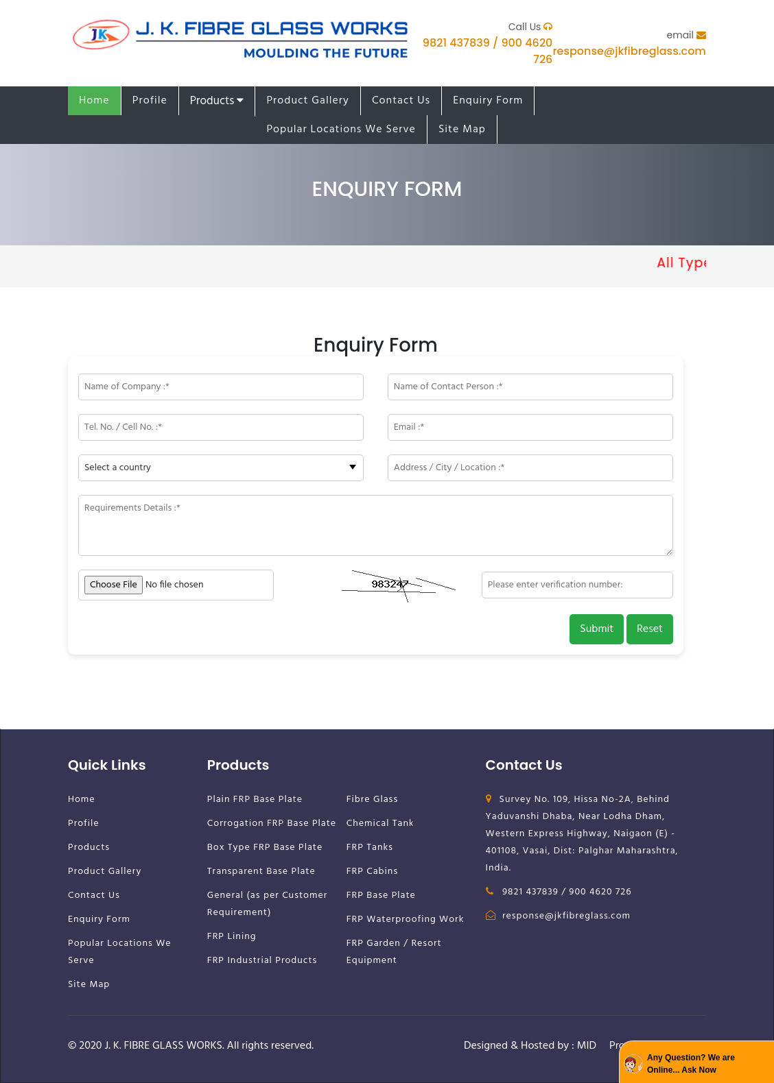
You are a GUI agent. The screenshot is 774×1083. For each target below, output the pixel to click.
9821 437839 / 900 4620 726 (559, 892)
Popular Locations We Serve (341, 129)
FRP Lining (232, 937)
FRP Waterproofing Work (406, 919)
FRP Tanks (370, 847)
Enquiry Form (488, 101)
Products (217, 101)
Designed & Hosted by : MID (530, 1046)
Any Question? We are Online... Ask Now (691, 1064)
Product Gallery (307, 101)
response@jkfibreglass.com (629, 51)
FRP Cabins (372, 871)
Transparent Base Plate (261, 871)
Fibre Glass (372, 799)
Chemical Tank (380, 823)
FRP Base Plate (381, 895)
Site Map (462, 129)
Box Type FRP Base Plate (264, 847)
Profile (149, 101)
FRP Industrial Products (262, 961)
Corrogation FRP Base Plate (271, 823)
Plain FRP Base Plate (255, 799)
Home (94, 101)
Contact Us (401, 101)
